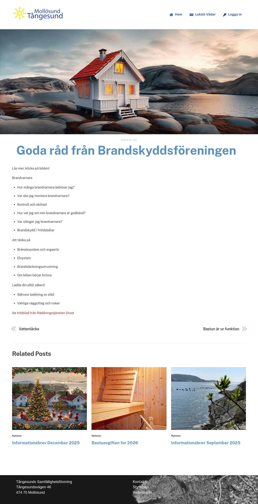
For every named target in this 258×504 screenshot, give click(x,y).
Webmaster (142, 492)
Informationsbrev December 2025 (46, 442)
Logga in (232, 14)
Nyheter (17, 435)
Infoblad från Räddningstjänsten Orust (45, 313)
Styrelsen (141, 487)
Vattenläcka (29, 329)
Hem (176, 14)
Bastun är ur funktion (221, 329)
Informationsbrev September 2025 (205, 442)
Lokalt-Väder (203, 14)
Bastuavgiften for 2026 (115, 442)
